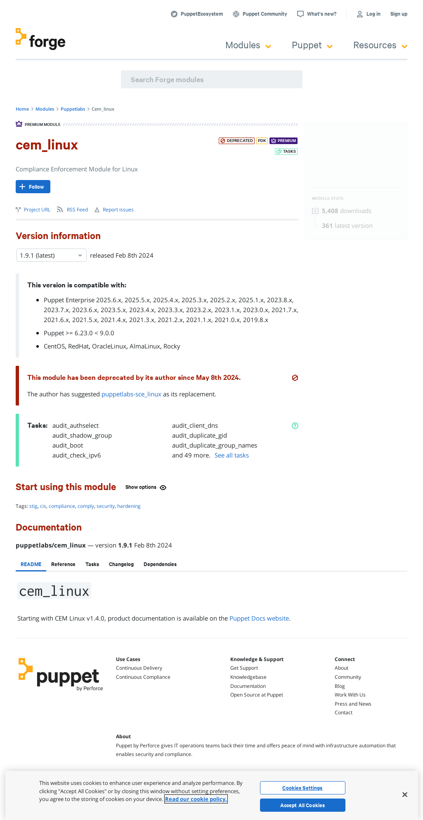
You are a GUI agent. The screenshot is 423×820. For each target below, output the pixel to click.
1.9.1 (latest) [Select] (51, 255)
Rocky (171, 346)
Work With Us (350, 694)
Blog (340, 686)
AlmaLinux (145, 346)
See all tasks (232, 455)
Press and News (353, 703)
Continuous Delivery (139, 667)
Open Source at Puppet (256, 694)
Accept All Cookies (302, 805)
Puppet (312, 44)
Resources (380, 44)
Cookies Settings (302, 787)
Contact (343, 712)
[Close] (405, 794)
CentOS (54, 346)
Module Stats (328, 198)
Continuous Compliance (143, 676)
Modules (248, 44)
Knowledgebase (248, 676)
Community (348, 676)
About (341, 667)
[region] (211, 795)
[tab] (31, 564)
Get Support (244, 667)
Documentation (248, 686)
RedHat (78, 346)
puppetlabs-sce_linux (131, 394)
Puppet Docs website (259, 618)
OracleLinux (109, 346)
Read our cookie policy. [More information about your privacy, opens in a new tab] (196, 799)
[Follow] (33, 186)
